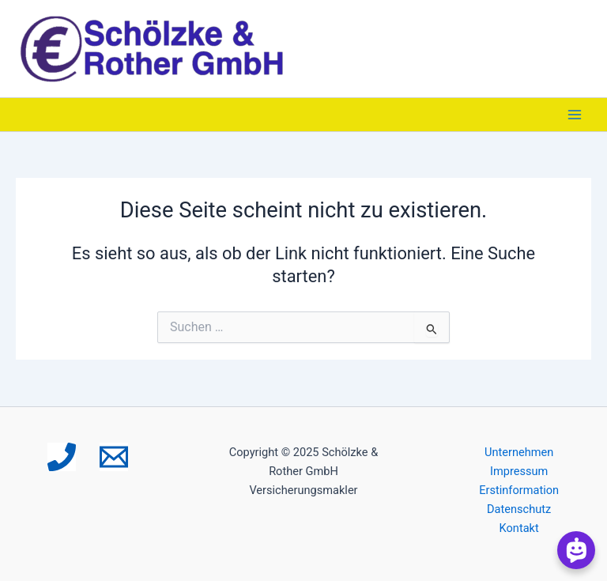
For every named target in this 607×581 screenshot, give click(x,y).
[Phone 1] (61, 457)
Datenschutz (519, 509)
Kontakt (519, 528)
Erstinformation (519, 490)
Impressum (519, 471)
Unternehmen (518, 452)
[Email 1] (114, 457)
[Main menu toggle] (574, 114)
